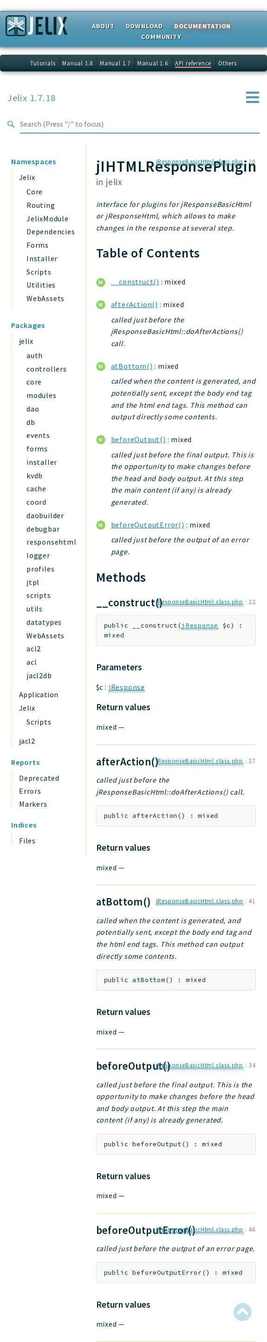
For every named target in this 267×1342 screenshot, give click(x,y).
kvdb (34, 475)
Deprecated (39, 778)
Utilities (41, 284)
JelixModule (47, 218)
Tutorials (42, 63)
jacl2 (27, 740)
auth (34, 355)
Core (34, 191)
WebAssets (45, 298)
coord (36, 502)
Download (144, 26)
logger (38, 555)
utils (34, 608)
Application (38, 694)
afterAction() (134, 304)
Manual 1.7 (115, 63)
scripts (38, 595)
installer (41, 462)
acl (31, 662)
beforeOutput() (138, 439)
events (38, 435)
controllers (46, 368)
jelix (26, 341)
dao (32, 408)
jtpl (32, 582)
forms (37, 448)
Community (161, 36)
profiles (40, 568)
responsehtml (51, 541)
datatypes (44, 622)
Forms (37, 245)
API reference (193, 63)
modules (41, 395)
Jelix (27, 177)
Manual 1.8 (77, 63)
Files (27, 840)
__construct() (135, 281)
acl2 (33, 648)
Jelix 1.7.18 (31, 98)
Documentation (202, 26)
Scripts (39, 271)
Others (227, 63)
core (34, 381)
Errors (30, 791)
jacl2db (39, 675)
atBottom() (132, 366)
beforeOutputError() (147, 524)
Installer (42, 258)
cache (36, 488)
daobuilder (45, 515)
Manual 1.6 (152, 63)
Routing (40, 205)
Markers (33, 804)
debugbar (42, 528)
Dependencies (50, 231)
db (30, 422)
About (103, 26)
